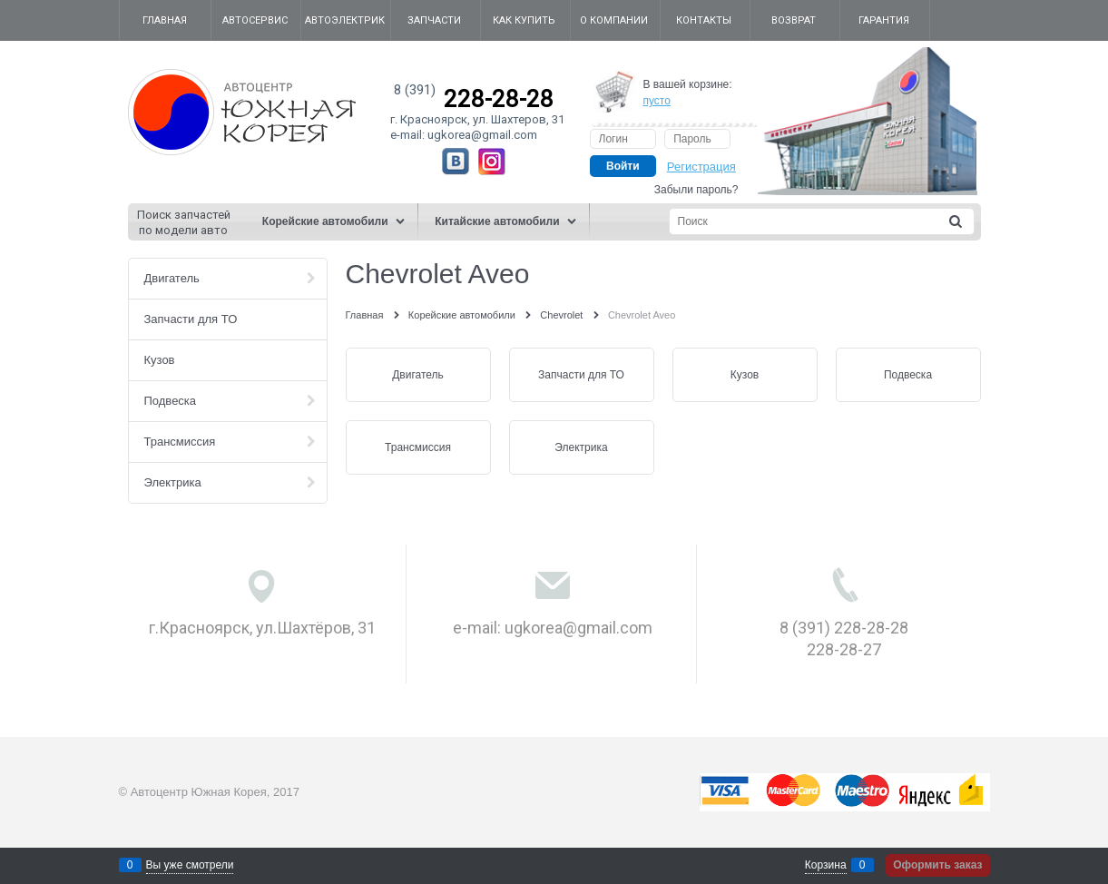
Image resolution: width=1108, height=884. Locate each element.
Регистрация (701, 166)
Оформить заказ (937, 865)
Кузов (744, 374)
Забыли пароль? (696, 189)
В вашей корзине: (687, 92)
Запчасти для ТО (581, 374)
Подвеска (908, 374)
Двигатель (418, 374)
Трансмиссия (418, 447)
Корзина (826, 865)
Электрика (580, 447)
